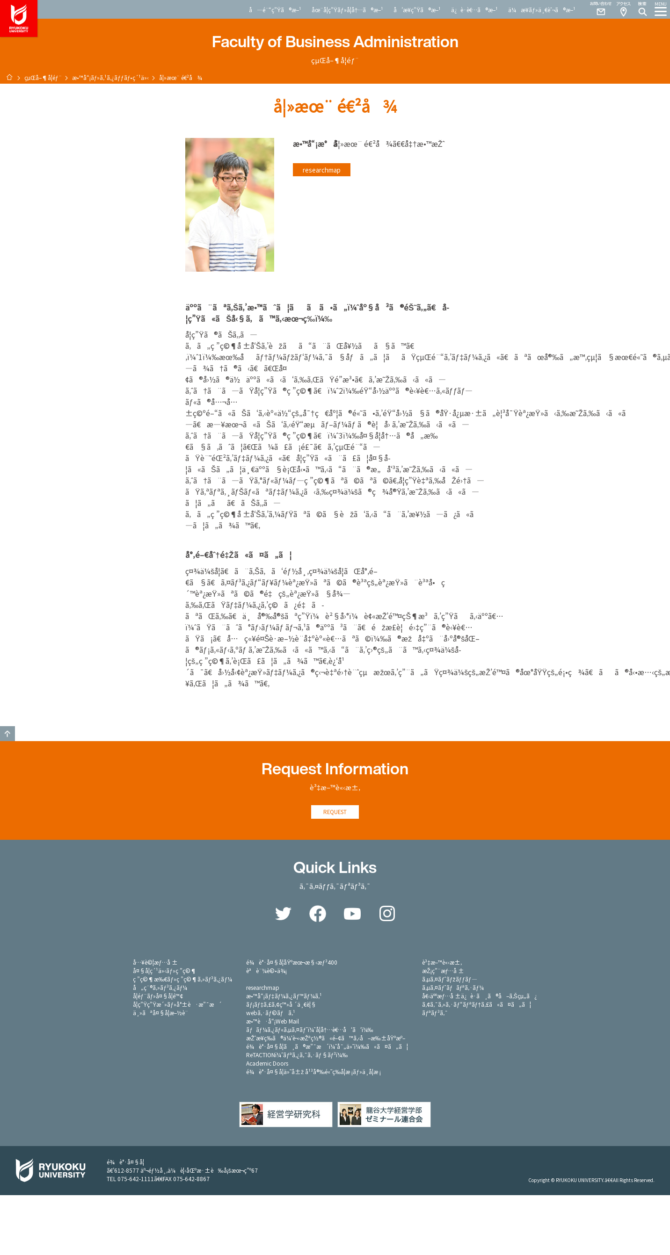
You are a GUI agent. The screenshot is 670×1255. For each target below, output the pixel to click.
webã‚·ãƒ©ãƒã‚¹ (270, 1013)
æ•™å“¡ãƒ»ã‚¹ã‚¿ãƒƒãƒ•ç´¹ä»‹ (110, 77)
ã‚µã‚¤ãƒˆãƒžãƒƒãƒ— (449, 980)
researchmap (322, 169)
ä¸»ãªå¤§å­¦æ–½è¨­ (160, 1013)
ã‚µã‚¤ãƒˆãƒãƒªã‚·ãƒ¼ (453, 988)
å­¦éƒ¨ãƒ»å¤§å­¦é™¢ (158, 997)
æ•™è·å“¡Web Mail (272, 1022)
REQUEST (335, 812)
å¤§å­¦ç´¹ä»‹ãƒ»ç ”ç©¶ (165, 971)
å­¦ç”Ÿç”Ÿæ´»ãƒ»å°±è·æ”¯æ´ (177, 1005)
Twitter (283, 914)
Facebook (317, 914)
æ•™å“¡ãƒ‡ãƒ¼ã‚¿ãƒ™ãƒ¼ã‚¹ (283, 997)
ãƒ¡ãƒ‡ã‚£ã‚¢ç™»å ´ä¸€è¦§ (281, 1005)
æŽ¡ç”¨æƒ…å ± (443, 971)
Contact (597, 9)
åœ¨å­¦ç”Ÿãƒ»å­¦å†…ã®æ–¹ (347, 10)
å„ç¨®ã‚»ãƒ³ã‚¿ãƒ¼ (160, 988)
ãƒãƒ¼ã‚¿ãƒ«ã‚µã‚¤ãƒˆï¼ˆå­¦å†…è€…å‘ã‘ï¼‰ (309, 1030)
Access (623, 9)
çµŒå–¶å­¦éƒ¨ (43, 77)
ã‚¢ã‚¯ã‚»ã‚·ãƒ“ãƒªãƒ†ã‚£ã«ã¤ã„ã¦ (476, 1005)
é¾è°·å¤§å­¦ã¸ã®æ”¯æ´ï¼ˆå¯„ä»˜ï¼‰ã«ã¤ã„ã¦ (327, 1047)
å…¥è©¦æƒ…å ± (155, 963)
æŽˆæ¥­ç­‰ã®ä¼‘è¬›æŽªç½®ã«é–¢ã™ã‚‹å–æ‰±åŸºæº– (325, 1039)
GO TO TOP (7, 733)
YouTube (352, 914)
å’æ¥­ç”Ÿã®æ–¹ (417, 10)
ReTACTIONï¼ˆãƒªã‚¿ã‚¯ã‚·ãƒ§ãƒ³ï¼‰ (297, 1056)
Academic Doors (267, 1064)
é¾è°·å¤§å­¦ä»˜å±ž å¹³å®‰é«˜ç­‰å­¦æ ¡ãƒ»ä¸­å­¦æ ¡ (313, 1072)
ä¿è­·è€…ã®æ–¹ (474, 10)
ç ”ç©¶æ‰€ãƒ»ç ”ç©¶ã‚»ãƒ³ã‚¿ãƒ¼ (182, 980)
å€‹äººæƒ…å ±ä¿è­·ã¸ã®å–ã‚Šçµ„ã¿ (479, 997)
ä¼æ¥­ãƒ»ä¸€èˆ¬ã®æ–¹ (541, 10)
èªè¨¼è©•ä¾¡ (266, 971)
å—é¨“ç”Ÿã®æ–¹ (275, 10)
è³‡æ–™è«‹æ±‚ (442, 963)
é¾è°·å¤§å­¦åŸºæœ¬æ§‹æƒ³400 (291, 963)
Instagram (387, 914)
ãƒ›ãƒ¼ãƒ (9, 77)
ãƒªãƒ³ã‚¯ (434, 1013)
